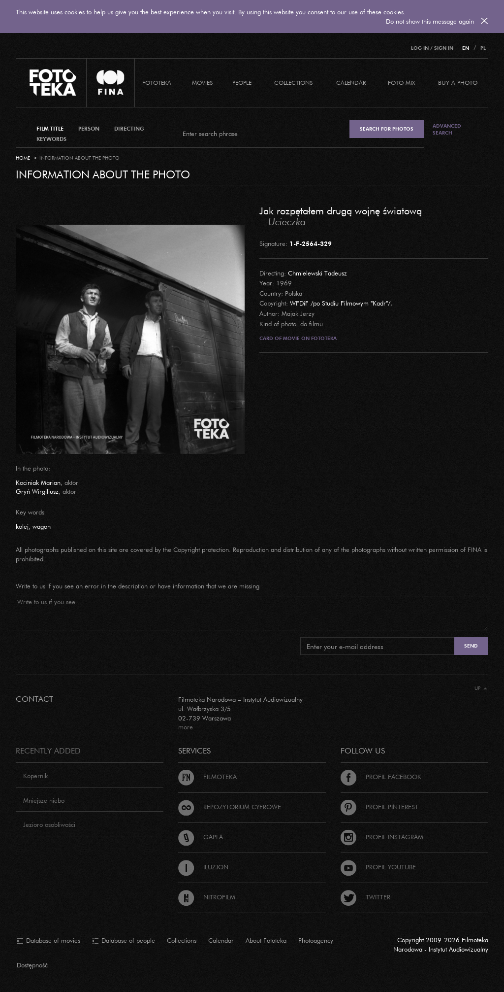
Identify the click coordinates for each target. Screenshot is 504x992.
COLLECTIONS (293, 82)
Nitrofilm (206, 897)
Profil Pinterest (379, 807)
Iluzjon (203, 867)
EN (465, 48)
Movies (202, 82)
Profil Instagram (382, 837)
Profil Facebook (381, 777)
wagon (41, 526)
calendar (351, 82)
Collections (181, 940)
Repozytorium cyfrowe (229, 807)
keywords (51, 139)
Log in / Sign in (432, 48)
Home (23, 158)
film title (49, 128)
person (88, 128)
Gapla (200, 837)
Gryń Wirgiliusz (37, 491)
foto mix (401, 82)
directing (129, 128)
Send (471, 646)
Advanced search (447, 129)
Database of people (123, 940)
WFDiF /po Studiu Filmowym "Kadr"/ (340, 303)
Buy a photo (457, 82)
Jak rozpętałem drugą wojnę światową (340, 210)
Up (480, 688)
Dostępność (32, 965)
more (185, 727)
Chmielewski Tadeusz (317, 273)
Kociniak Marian (38, 482)
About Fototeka (266, 940)
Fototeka (156, 82)
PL (483, 48)
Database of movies (48, 940)
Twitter (365, 897)
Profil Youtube (378, 867)
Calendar (221, 940)
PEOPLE (242, 82)
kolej (22, 526)
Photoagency (315, 940)
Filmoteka (207, 777)
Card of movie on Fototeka (298, 338)
